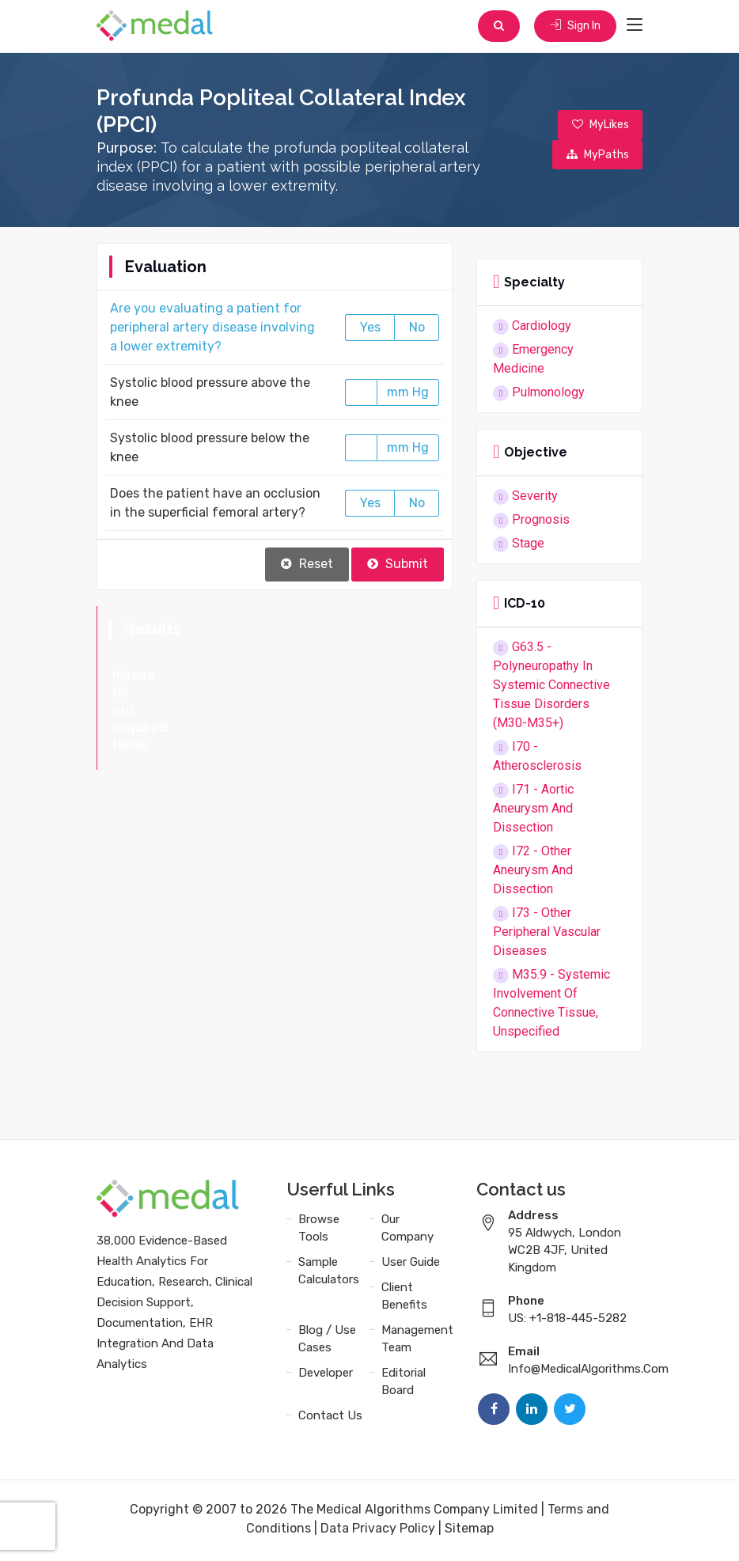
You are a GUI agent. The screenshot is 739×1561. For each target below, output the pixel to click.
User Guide (410, 1265)
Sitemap (469, 1531)
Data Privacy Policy (377, 1531)
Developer (325, 1376)
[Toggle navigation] (634, 27)
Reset (307, 566)
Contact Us (330, 1418)
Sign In (573, 27)
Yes (370, 330)
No (417, 330)
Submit (397, 566)
